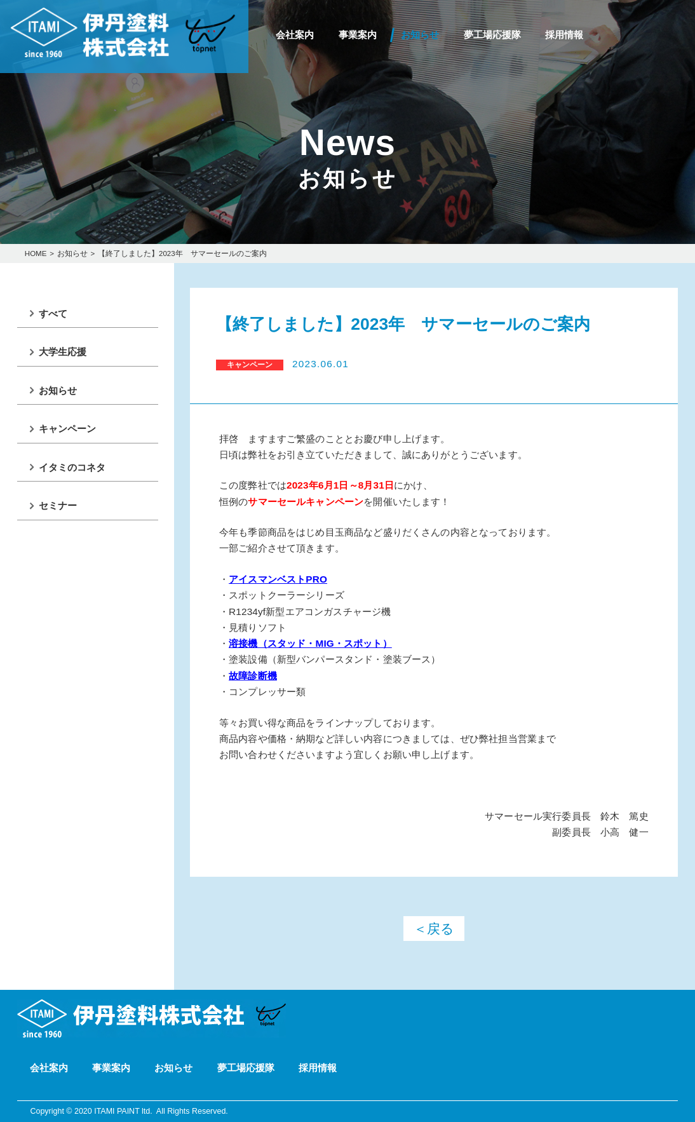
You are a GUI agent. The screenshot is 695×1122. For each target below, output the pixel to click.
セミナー (58, 505)
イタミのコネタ (72, 467)
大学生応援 (62, 351)
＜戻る (434, 928)
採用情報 (564, 34)
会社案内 (295, 34)
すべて (53, 313)
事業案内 (358, 34)
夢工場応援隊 (492, 34)
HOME (36, 253)
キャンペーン (67, 428)
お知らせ (420, 34)
